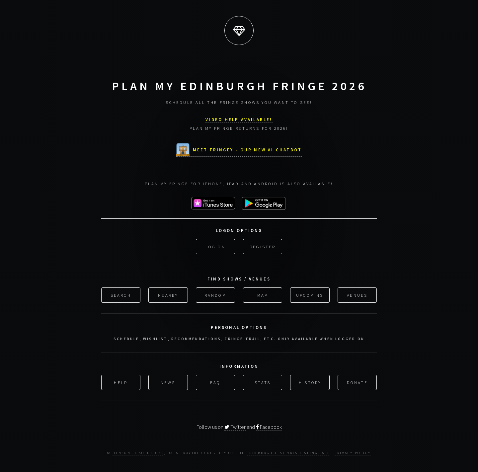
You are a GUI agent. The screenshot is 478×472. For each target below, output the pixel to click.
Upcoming (310, 294)
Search (121, 294)
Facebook (269, 427)
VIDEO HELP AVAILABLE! (238, 118)
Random (215, 294)
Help (120, 381)
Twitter (235, 427)
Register (263, 245)
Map (262, 294)
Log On (215, 245)
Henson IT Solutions (138, 453)
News (168, 381)
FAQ (215, 381)
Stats (263, 381)
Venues (357, 294)
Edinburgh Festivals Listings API (288, 453)
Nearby (168, 294)
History (310, 381)
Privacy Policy (353, 453)
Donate (357, 381)
